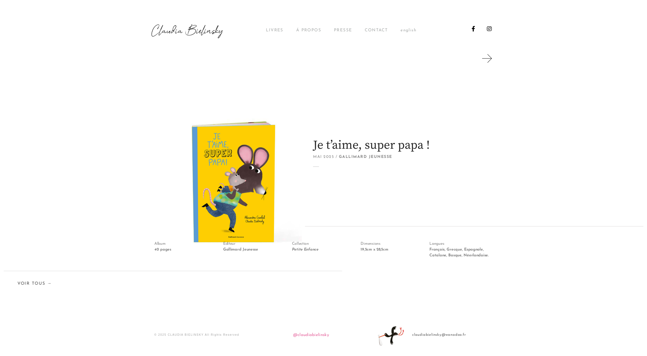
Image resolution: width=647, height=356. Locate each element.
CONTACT (376, 30)
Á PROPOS (308, 30)
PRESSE (343, 30)
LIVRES (274, 30)
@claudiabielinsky (311, 335)
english (408, 30)
